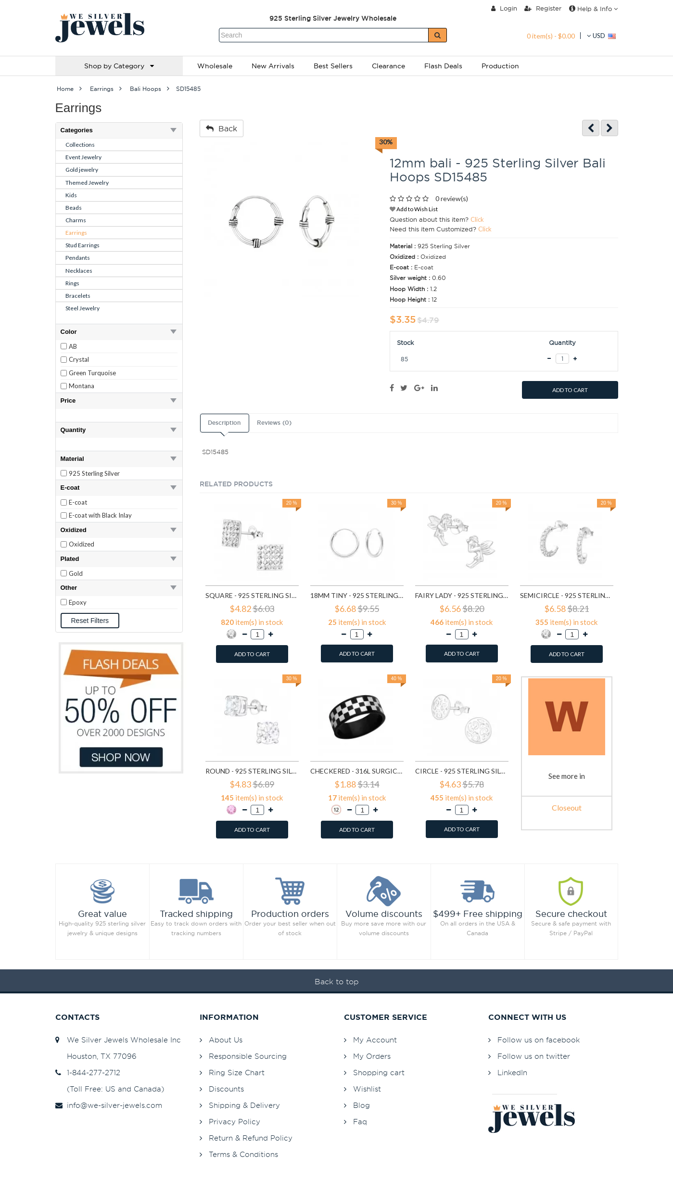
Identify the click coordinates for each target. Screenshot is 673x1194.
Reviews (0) (274, 423)
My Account (375, 1039)
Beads (73, 207)
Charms (75, 220)
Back (221, 128)
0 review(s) (451, 198)
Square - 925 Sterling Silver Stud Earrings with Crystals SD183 (252, 595)
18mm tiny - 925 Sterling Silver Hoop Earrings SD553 (357, 595)
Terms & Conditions (243, 1154)
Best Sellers (333, 66)
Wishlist (367, 1088)
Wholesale (214, 66)
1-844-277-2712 (87, 1072)
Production (500, 66)
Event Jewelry (83, 157)
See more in (566, 776)
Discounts (226, 1088)
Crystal (79, 359)
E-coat (78, 502)
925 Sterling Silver (94, 473)
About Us (225, 1039)
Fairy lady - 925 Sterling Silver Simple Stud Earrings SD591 (461, 595)
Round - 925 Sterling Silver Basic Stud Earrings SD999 (252, 771)
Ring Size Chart (237, 1072)
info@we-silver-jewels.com (108, 1105)
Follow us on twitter (533, 1056)
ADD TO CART (570, 390)
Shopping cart (379, 1072)
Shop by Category (119, 66)
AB (73, 346)
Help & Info (593, 9)
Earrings (76, 232)
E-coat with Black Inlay (100, 515)
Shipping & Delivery (244, 1105)
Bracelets (77, 295)
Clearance (388, 66)
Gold (76, 573)
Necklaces (78, 270)
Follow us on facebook (538, 1039)
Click (477, 219)
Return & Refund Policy (250, 1138)
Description (224, 423)
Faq (360, 1121)
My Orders (372, 1056)
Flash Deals (443, 66)
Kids (71, 195)
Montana (81, 386)
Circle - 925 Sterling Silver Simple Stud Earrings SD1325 (461, 771)
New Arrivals (273, 66)
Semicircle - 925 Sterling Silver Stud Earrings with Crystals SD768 (566, 595)
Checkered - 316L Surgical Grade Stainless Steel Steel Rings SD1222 (357, 771)
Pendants (77, 257)
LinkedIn (512, 1072)
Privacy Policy (234, 1121)
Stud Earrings (82, 245)
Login (504, 8)
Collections (80, 144)
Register (542, 8)
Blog (361, 1105)
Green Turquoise (92, 373)
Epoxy (78, 602)
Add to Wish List (414, 209)
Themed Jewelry (87, 182)
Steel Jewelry (82, 308)
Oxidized (81, 544)
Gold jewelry (81, 169)
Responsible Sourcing (248, 1056)
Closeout (567, 807)
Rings (72, 283)
